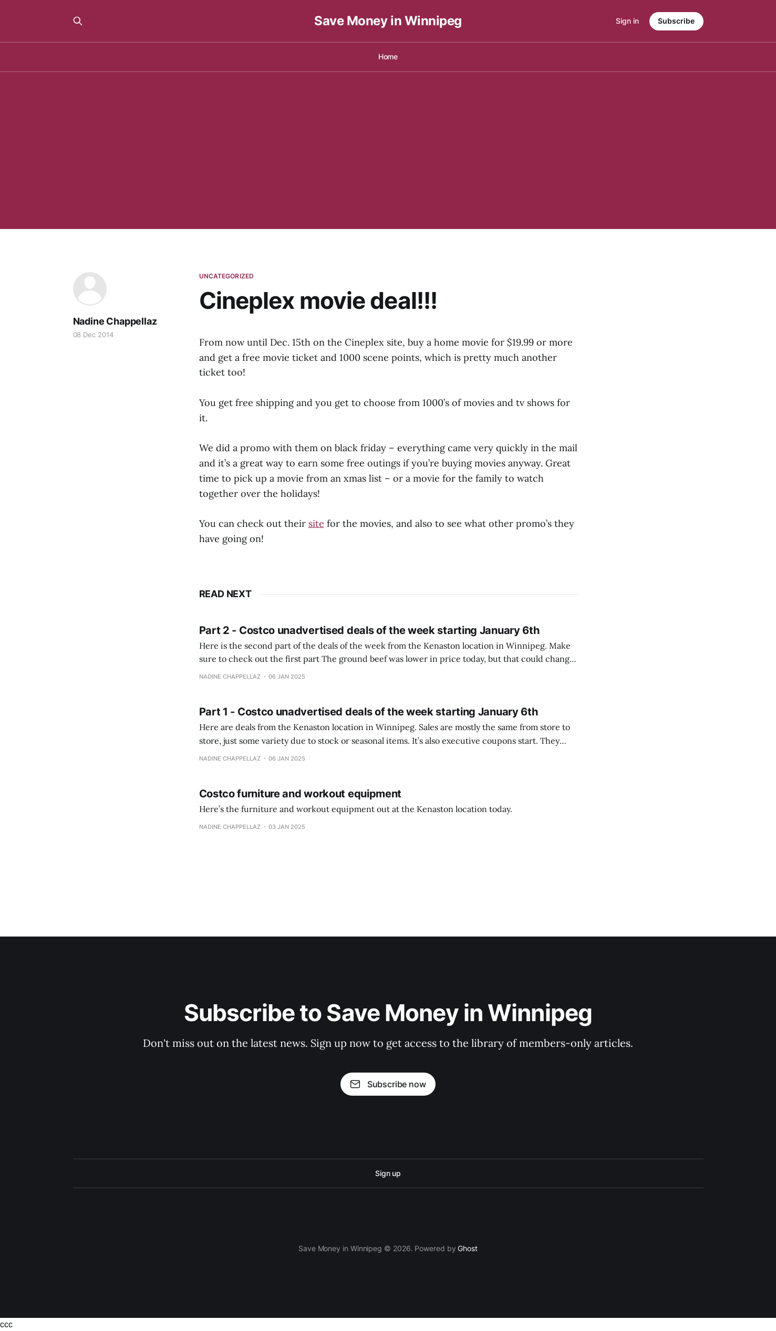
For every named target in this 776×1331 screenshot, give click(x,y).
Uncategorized (226, 276)
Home (388, 56)
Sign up (388, 1173)
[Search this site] (78, 21)
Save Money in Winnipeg (387, 21)
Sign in (627, 20)
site (316, 523)
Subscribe (676, 20)
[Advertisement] (388, 150)
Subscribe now (388, 1084)
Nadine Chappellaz (115, 321)
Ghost (468, 1248)
